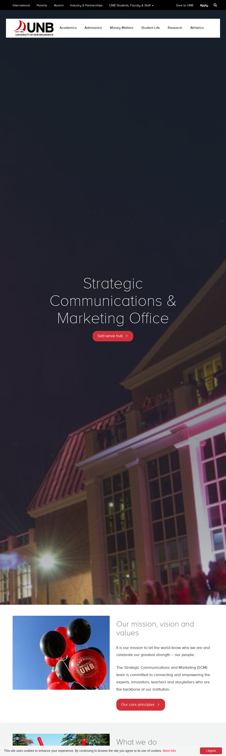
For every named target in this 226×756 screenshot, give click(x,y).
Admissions (93, 28)
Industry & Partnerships (86, 5)
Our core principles (137, 705)
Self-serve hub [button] (110, 336)
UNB (131, 7)
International (21, 5)
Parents (42, 5)
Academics (68, 28)
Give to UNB (184, 5)
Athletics (197, 28)
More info (169, 750)
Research (175, 28)
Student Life (150, 28)
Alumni (59, 5)
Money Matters (121, 28)
